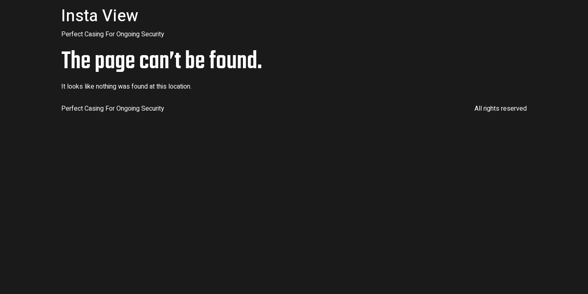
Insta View (99, 16)
